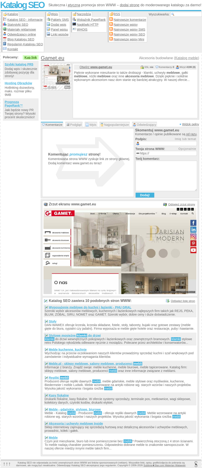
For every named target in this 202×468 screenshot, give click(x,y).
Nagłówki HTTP (88, 24)
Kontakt (12, 49)
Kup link (31, 57)
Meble (53, 437)
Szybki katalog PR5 (19, 64)
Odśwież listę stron (183, 301)
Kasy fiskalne (59, 395)
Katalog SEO (22, 5)
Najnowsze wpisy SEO (129, 34)
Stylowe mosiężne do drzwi (75, 335)
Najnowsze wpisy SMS (129, 29)
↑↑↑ (7, 464)
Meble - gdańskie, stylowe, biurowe (75, 409)
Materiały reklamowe (21, 29)
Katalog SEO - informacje (25, 19)
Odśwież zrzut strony (181, 204)
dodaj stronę (129, 5)
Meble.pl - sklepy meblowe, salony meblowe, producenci (95, 363)
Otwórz (96, 67)
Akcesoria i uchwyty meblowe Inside (76, 423)
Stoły (52, 321)
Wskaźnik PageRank (91, 19)
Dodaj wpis (58, 24)
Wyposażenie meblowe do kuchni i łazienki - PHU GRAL (90, 307)
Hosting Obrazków (18, 83)
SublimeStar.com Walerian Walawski (164, 465)
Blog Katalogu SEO (20, 39)
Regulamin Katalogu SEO (25, 44)
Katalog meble (186, 58)
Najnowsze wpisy (126, 24)
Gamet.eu (52, 58)
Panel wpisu (59, 29)
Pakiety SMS (60, 19)
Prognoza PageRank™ (14, 103)
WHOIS (82, 29)
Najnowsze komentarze (130, 19)
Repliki (59, 377)
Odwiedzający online (21, 34)
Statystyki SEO (17, 24)
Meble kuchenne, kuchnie (68, 349)
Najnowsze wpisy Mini (129, 39)
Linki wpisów (60, 34)
